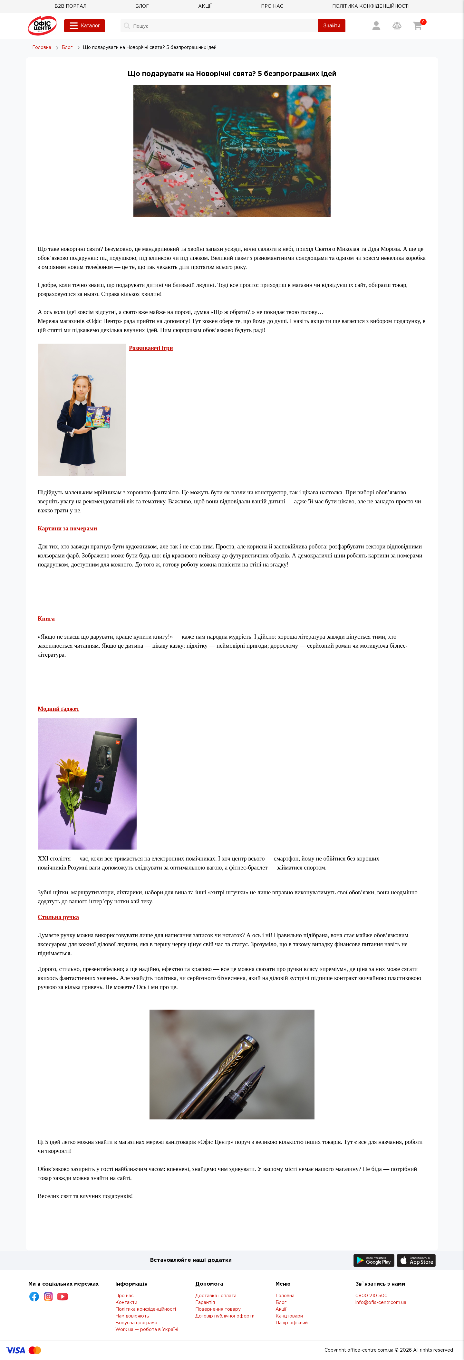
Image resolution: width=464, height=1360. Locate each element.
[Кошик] (417, 25)
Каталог (84, 25)
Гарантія (205, 1303)
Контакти (126, 1303)
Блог (281, 1303)
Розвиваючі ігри (151, 348)
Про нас (124, 1296)
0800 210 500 (371, 1296)
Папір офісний (292, 1323)
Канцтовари (289, 1316)
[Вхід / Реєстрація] (376, 25)
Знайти (331, 25)
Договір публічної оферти (225, 1316)
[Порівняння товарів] (397, 25)
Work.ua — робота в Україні (146, 1330)
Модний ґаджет (58, 708)
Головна (285, 1296)
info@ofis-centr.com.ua (380, 1303)
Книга (46, 618)
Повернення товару (218, 1309)
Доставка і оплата (216, 1296)
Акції (281, 1309)
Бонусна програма (136, 1323)
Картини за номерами (67, 528)
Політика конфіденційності (145, 1309)
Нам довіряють (132, 1316)
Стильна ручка (58, 917)
